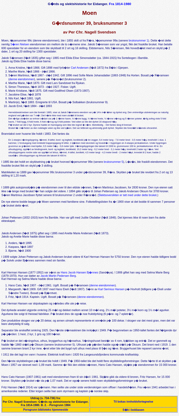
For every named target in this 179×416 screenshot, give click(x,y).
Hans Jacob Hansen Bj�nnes (79, 274)
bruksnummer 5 (113, 161)
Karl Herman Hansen (14, 274)
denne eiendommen (21, 79)
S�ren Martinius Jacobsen (109, 187)
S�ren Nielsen (19, 44)
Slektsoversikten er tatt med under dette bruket (128, 195)
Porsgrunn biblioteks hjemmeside (45, 411)
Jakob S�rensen (12, 57)
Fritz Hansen (9, 389)
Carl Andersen (80, 67)
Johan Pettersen (11, 218)
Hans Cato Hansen (13, 378)
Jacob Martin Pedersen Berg (58, 277)
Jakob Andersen (11, 234)
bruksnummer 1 (138, 40)
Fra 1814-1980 (120, 4)
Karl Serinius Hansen (111, 290)
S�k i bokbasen (133, 411)
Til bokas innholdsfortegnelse (133, 403)
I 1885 (5, 161)
